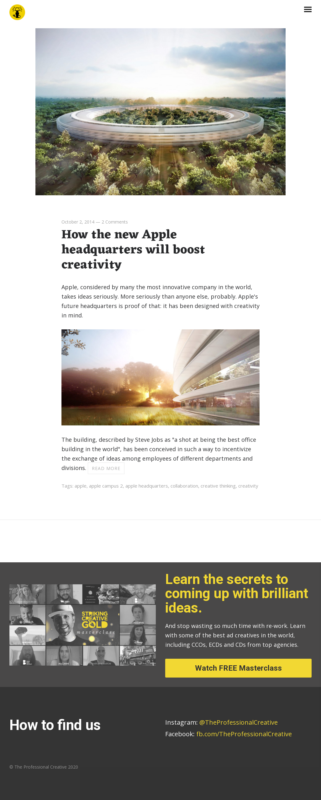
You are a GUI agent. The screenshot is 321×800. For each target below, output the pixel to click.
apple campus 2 (106, 486)
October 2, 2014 (77, 222)
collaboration (184, 486)
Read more (106, 468)
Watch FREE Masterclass (238, 668)
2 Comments (115, 222)
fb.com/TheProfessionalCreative (244, 734)
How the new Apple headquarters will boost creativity (133, 250)
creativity (248, 486)
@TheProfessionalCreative (221, 722)
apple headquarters (146, 486)
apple (81, 486)
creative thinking (218, 486)
